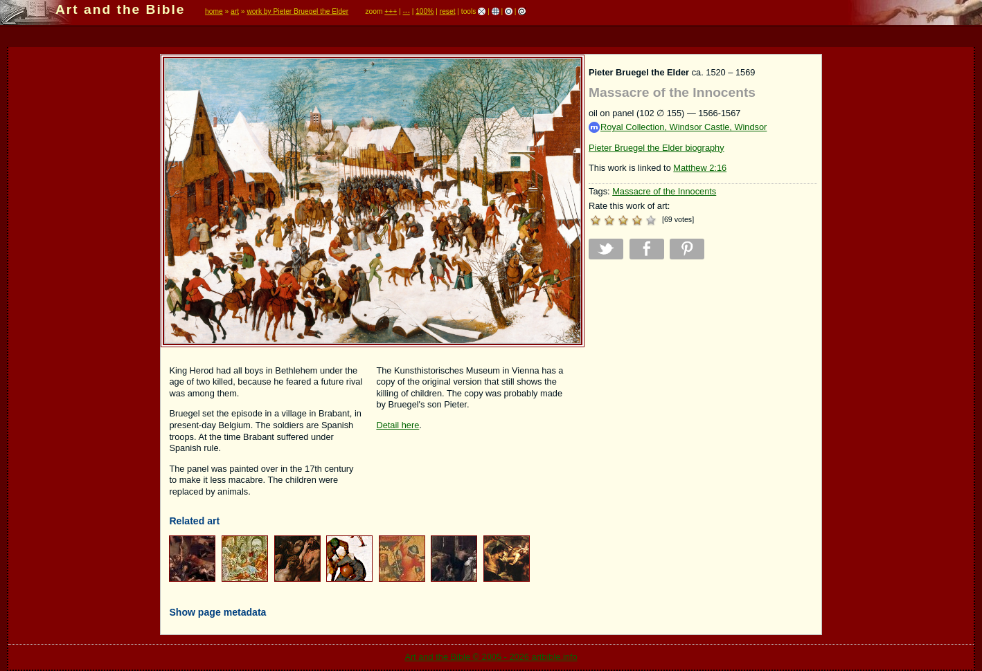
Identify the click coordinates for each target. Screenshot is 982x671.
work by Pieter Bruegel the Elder (297, 11)
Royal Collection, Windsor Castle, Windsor (678, 128)
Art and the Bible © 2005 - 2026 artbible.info (490, 657)
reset (448, 11)
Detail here (397, 425)
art (235, 11)
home (214, 11)
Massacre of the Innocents (664, 191)
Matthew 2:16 (699, 168)
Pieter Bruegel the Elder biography (656, 148)
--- (406, 11)
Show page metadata (217, 612)
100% (425, 11)
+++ (390, 11)
